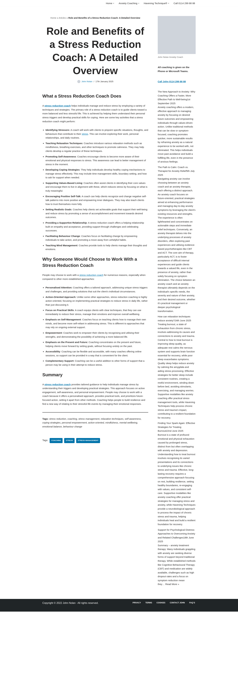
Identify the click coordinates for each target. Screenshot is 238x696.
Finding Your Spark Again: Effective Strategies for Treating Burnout (175, 481)
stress (103, 137)
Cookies (159, 687)
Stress (70, 476)
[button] (110, 3)
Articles (62, 18)
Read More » (173, 668)
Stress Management (90, 476)
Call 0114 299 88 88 (183, 3)
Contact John (177, 687)
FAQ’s (192, 687)
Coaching (57, 476)
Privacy (134, 687)
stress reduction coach (94, 289)
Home (53, 18)
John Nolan (86, 82)
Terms (146, 687)
